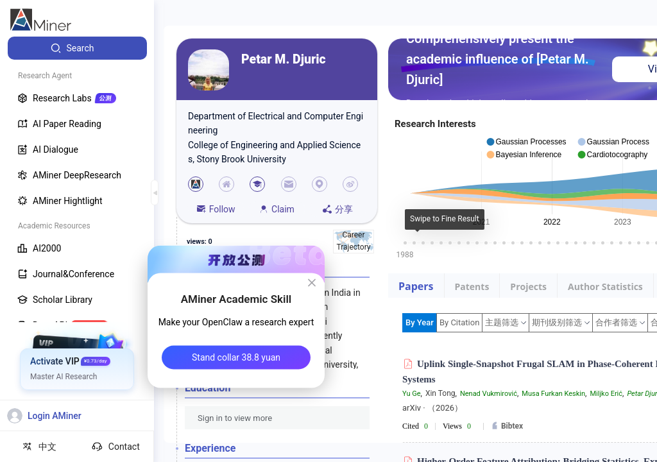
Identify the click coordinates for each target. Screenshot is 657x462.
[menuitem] (77, 48)
